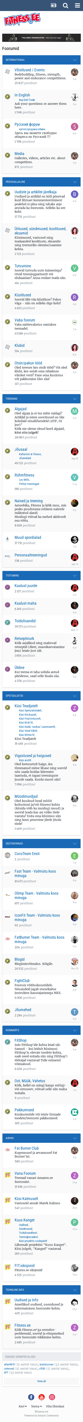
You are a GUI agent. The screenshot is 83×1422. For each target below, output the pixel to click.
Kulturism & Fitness (30, 454)
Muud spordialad (28, 537)
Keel (23, 1406)
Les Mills (24, 479)
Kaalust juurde (26, 585)
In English (22, 95)
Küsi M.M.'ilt (26, 722)
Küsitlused (23, 295)
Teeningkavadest (28, 1237)
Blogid (20, 959)
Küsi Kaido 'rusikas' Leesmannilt (37, 726)
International (15, 59)
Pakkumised (24, 1110)
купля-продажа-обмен (32, 129)
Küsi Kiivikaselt (27, 714)
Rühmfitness (24, 475)
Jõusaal (21, 449)
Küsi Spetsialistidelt (30, 710)
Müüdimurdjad (26, 796)
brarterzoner (47, 1364)
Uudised (23, 1224)
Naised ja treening (29, 501)
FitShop (21, 1040)
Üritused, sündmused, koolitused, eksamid (40, 230)
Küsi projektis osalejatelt (33, 1241)
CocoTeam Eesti (27, 853)
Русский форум (27, 124)
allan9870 (9, 1364)
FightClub (22, 980)
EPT (6, 1372)
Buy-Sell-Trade (27, 100)
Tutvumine (23, 266)
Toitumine (12, 575)
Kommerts (12, 1030)
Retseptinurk (24, 638)
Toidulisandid (25, 621)
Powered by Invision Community (41, 1415)
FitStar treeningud (29, 484)
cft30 (42, 1368)
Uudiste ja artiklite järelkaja (36, 192)
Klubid (20, 345)
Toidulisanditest (28, 1232)
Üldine (19, 667)
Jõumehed (25, 458)
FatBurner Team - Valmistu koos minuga (39, 939)
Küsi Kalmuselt (26, 1198)
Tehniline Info (15, 1289)
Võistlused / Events (30, 70)
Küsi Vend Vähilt (28, 730)
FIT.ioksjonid (25, 1265)
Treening (11, 398)
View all (41, 1381)
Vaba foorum (25, 320)
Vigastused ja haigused (33, 755)
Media (19, 153)
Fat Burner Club (27, 1148)
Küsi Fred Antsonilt (30, 718)
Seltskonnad (14, 843)
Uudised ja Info (26, 1300)
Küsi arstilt (25, 760)
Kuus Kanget (25, 1220)
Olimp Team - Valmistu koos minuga (36, 895)
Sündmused (25, 1228)
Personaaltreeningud (31, 555)
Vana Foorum (25, 1173)
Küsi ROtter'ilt (27, 735)
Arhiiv (10, 1138)
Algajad (21, 408)
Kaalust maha (26, 603)
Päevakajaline (15, 181)
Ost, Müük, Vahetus (30, 1081)
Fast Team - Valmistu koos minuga (35, 873)
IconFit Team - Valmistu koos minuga (37, 917)
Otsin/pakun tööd (28, 363)
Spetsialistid (14, 695)
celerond (9, 1368)
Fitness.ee (23, 1325)
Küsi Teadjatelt (26, 706)
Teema (36, 1406)
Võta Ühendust (55, 1406)
